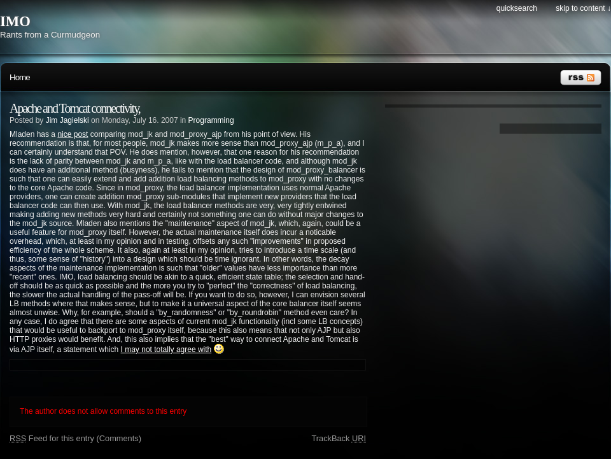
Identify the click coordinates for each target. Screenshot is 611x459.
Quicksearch (516, 8)
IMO (15, 21)
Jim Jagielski (67, 120)
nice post (72, 134)
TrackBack (338, 438)
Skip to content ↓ (583, 8)
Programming (211, 120)
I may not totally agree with (166, 349)
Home (20, 77)
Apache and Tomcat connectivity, (75, 108)
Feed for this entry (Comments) (75, 438)
